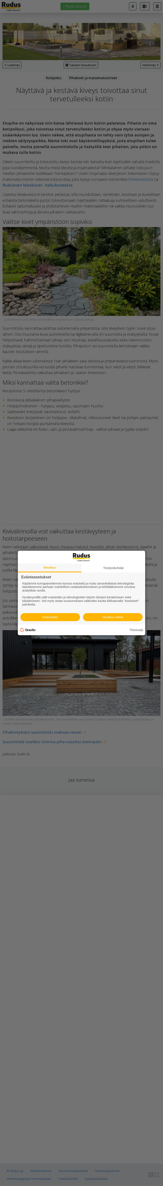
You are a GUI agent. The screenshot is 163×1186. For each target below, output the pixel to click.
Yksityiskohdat (113, 568)
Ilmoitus (50, 567)
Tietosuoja (136, 630)
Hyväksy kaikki (112, 617)
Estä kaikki (50, 617)
